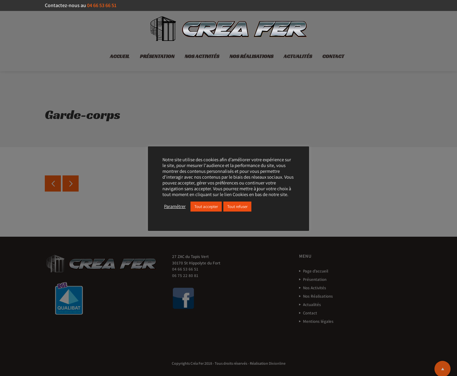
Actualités (298, 56)
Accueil (120, 56)
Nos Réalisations (251, 56)
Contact (333, 56)
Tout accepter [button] (206, 206)
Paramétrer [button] (175, 206)
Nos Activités (202, 56)
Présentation (157, 56)
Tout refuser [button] (237, 206)
